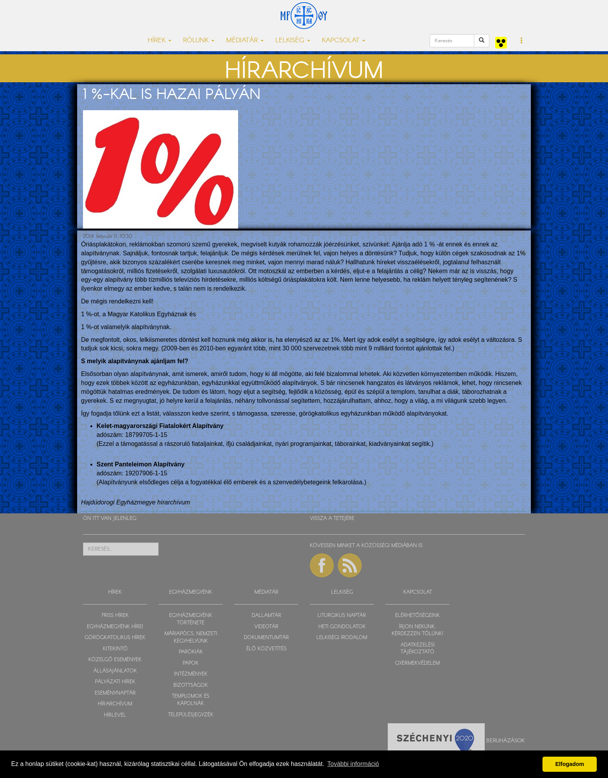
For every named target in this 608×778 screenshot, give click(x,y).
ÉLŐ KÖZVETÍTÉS (266, 649)
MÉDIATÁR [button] (245, 40)
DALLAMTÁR (266, 615)
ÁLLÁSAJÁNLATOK (115, 671)
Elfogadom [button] (569, 764)
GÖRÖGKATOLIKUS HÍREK (115, 637)
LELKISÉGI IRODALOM (341, 637)
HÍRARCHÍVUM (115, 704)
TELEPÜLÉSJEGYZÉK (190, 715)
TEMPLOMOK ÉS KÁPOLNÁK (190, 700)
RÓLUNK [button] (198, 40)
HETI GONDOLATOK (342, 627)
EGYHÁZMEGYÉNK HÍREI (115, 627)
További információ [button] (353, 764)
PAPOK (191, 663)
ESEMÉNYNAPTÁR (115, 693)
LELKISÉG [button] (292, 40)
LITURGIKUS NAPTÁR (342, 615)
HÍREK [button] (159, 40)
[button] (522, 41)
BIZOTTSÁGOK (190, 685)
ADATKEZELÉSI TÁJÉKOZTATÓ (418, 648)
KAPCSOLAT (417, 592)
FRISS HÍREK (115, 615)
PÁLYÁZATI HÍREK (115, 682)
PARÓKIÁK (191, 652)
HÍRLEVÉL (115, 715)
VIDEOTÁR (266, 627)
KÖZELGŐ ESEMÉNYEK (115, 660)
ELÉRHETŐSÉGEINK (417, 615)
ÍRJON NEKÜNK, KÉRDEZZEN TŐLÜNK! (417, 630)
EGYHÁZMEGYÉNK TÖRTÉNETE (190, 619)
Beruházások (505, 740)
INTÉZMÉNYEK (190, 674)
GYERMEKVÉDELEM (417, 663)
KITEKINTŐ (115, 649)
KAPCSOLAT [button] (343, 40)
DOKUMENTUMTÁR (266, 637)
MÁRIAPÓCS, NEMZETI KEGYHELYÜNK (190, 637)
